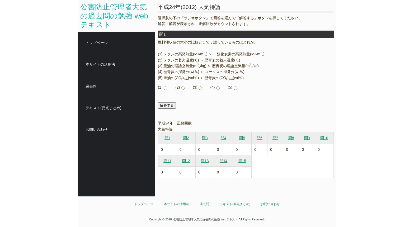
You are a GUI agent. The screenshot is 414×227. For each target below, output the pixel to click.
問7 (275, 138)
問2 (186, 138)
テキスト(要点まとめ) (103, 108)
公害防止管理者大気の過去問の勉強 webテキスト (114, 16)
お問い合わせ (97, 129)
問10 (324, 138)
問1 (167, 138)
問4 (224, 138)
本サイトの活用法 (100, 64)
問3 (205, 138)
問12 (186, 161)
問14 (224, 161)
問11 (167, 161)
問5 (242, 138)
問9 (307, 138)
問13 (205, 161)
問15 (242, 161)
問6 (259, 138)
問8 (291, 138)
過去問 (91, 86)
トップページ (97, 43)
